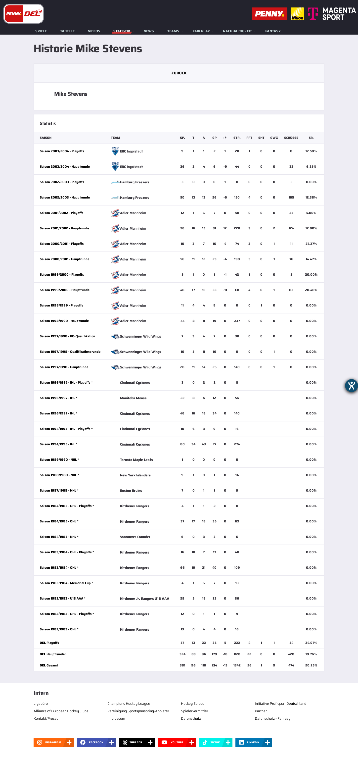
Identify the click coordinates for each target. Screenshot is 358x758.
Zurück (178, 73)
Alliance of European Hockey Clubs (61, 711)
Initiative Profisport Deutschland (280, 703)
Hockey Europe (193, 703)
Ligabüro (41, 703)
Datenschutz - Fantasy (272, 718)
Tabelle (67, 31)
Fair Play (201, 31)
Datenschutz (191, 718)
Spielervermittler (194, 711)
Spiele (41, 31)
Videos (94, 31)
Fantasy (273, 31)
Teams (173, 31)
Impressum (116, 718)
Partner (261, 711)
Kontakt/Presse (46, 718)
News (149, 31)
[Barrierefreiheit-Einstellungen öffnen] (351, 385)
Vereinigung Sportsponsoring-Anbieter (138, 711)
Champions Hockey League (128, 703)
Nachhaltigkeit (237, 31)
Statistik (121, 31)
